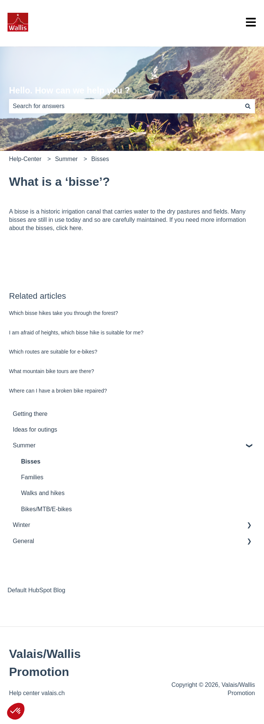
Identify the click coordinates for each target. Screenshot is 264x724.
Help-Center (25, 159)
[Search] (248, 106)
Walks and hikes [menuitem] (43, 493)
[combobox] (125, 106)
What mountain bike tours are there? (51, 371)
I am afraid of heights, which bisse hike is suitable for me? (76, 333)
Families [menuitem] (32, 477)
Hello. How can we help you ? (69, 90)
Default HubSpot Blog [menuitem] (36, 590)
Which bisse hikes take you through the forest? (63, 313)
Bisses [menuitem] (31, 461)
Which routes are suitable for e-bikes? (53, 352)
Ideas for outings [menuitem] (35, 429)
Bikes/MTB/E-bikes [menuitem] (46, 509)
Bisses (100, 159)
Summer (66, 159)
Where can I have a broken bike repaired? (58, 391)
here (75, 228)
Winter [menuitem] (21, 525)
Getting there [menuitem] (30, 414)
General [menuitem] (23, 541)
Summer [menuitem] (24, 445)
